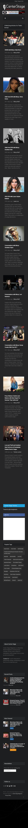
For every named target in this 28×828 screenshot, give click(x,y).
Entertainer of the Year (14, 571)
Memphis (6, 571)
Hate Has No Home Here (18, 559)
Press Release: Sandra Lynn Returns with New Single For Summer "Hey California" (12, 398)
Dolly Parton (20, 565)
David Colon (6, 548)
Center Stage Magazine (17, 793)
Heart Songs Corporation (15, 574)
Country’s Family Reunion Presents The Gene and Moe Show (13, 552)
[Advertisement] (14, 491)
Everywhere (13, 565)
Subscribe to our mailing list (12, 768)
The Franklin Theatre (17, 562)
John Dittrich (6, 565)
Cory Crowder (7, 568)
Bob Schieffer (13, 556)
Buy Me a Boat (7, 577)
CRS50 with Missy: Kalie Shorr (13, 50)
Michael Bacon (7, 580)
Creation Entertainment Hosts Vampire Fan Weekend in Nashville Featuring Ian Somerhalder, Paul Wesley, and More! (17, 680)
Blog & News (13, 749)
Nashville (6, 556)
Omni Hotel (13, 548)
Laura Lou (16, 201)
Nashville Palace (7, 562)
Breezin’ (14, 580)
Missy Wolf (17, 52)
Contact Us (6, 658)
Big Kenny (6, 574)
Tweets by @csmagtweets (10, 509)
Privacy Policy (8, 795)
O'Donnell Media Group (16, 568)
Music (12, 728)
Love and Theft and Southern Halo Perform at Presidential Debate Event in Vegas (13, 447)
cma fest (19, 556)
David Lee (20, 580)
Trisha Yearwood (7, 559)
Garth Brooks (20, 548)
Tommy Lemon (17, 452)
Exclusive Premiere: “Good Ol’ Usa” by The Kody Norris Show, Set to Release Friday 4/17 (17, 702)
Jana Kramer (14, 577)
